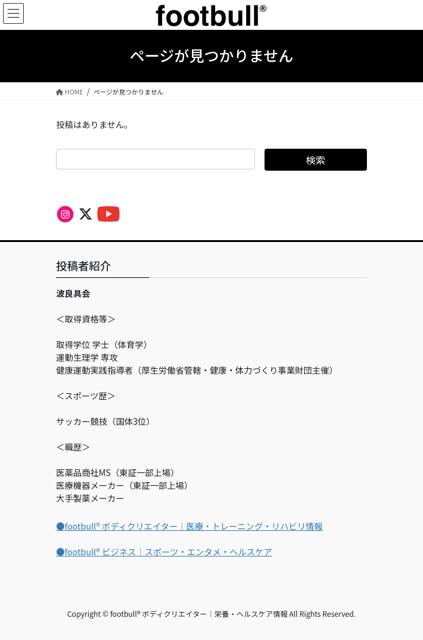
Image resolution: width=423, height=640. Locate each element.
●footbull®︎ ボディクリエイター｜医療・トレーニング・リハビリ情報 (189, 526)
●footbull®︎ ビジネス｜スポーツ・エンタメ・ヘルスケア (164, 552)
